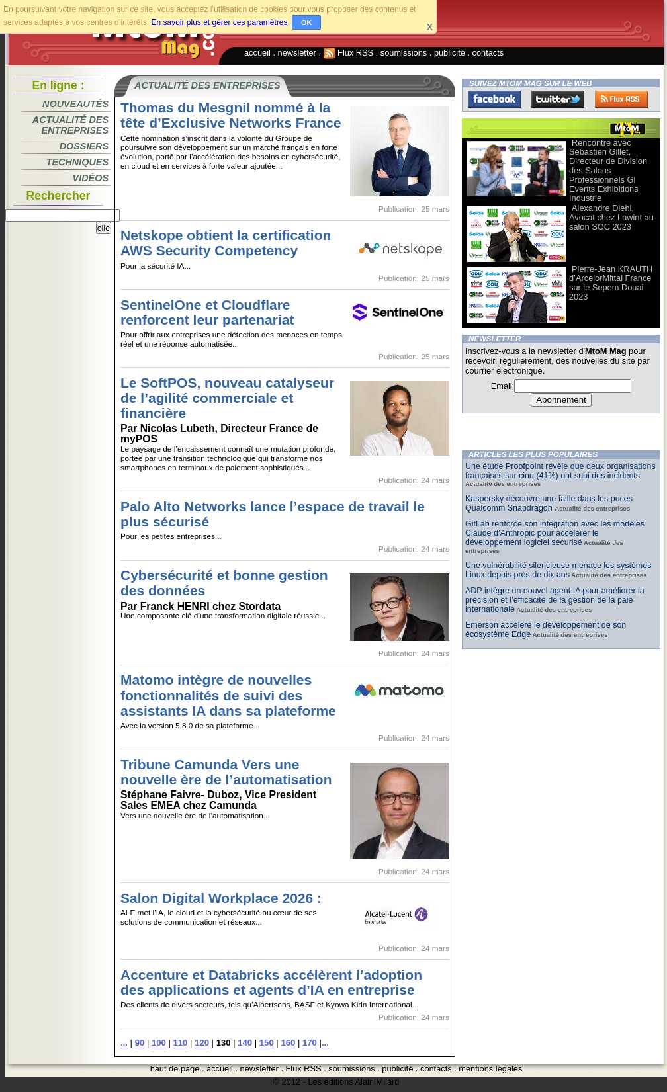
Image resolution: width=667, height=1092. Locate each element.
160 (288, 1043)
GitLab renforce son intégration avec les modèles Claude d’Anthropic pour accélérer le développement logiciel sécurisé (555, 533)
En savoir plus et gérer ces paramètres (219, 22)
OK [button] (306, 22)
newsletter (297, 53)
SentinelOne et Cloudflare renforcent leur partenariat (207, 312)
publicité (449, 53)
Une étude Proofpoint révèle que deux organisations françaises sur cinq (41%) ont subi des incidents (560, 471)
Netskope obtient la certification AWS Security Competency (225, 243)
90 (140, 1043)
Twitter (557, 99)
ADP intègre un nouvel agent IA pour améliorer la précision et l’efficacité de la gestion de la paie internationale (555, 600)
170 (309, 1043)
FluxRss (621, 99)
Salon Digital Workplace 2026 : (221, 897)
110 (180, 1043)
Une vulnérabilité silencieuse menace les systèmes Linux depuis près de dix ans (558, 570)
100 (159, 1043)
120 (202, 1043)
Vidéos (91, 178)
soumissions (403, 53)
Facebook (494, 99)
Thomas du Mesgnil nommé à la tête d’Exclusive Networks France (230, 115)
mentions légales (490, 1068)
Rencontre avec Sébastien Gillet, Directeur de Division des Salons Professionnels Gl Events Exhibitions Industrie (608, 170)
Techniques (77, 162)
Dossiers (84, 146)
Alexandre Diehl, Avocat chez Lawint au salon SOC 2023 (611, 217)
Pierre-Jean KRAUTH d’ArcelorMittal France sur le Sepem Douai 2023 (610, 283)
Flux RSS (349, 53)
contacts (488, 53)
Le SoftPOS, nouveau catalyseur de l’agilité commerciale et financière (227, 398)
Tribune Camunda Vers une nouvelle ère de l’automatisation (226, 772)
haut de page (175, 1068)
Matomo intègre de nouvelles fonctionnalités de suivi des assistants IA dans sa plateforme (228, 695)
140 (245, 1043)
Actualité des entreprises (70, 125)
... (124, 1043)
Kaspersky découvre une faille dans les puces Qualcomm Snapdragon (549, 503)
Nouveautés (75, 104)
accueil (257, 53)
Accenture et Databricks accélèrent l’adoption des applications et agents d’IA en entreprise (271, 982)
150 (266, 1043)
